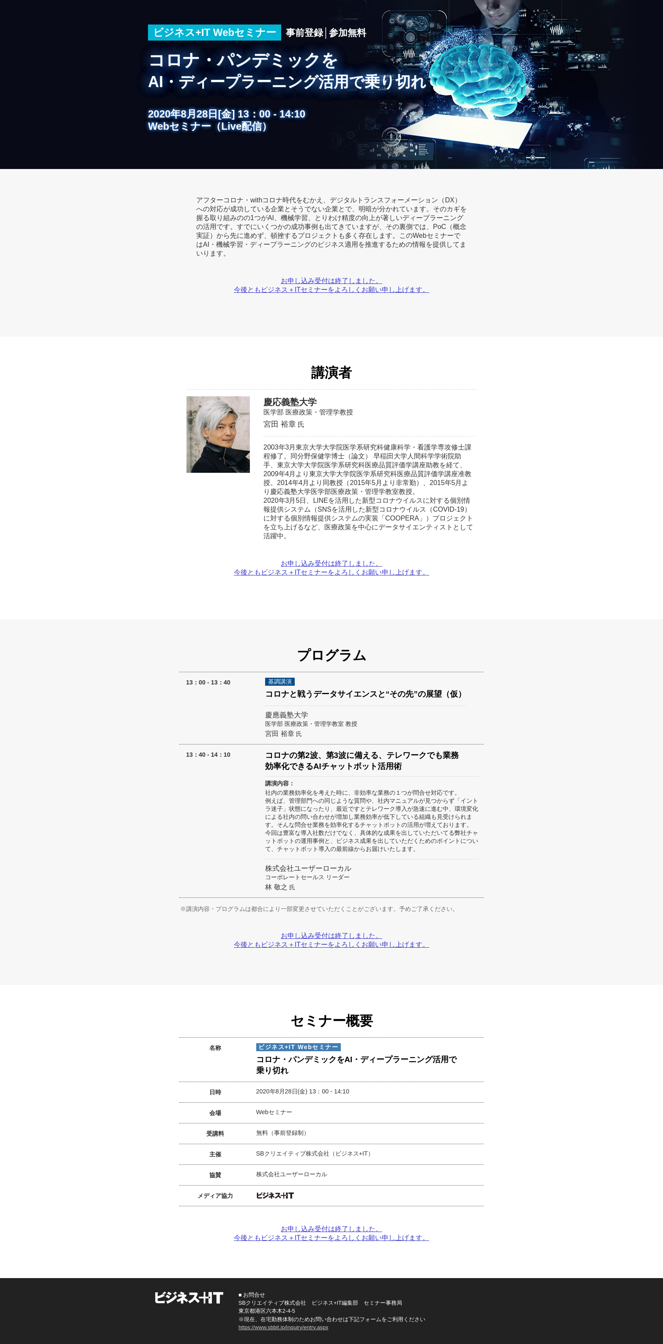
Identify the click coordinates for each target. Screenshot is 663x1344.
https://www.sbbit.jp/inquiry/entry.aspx (283, 1327)
